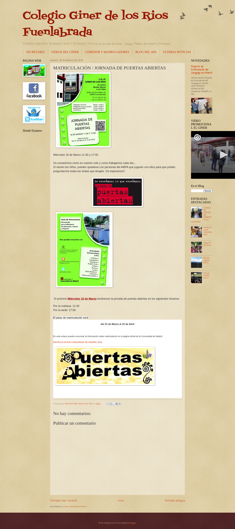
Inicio (121, 501)
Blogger (133, 523)
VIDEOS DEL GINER (65, 52)
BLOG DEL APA (146, 52)
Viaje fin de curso (207, 244)
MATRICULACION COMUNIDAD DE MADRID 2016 (77, 342)
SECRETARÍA (35, 52)
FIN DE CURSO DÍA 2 (206, 260)
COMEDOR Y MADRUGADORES (107, 52)
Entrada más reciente (63, 501)
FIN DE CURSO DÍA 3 (206, 275)
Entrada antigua (175, 501)
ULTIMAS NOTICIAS (177, 52)
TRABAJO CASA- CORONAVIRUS (207, 231)
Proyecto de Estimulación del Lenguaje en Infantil (201, 70)
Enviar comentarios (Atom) (74, 506)
